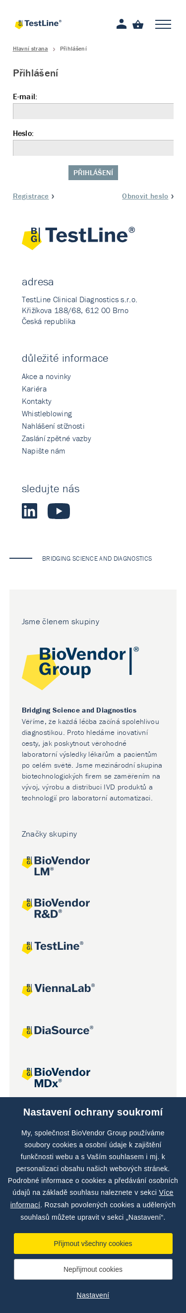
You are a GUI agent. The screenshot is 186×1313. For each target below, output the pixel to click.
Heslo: (93, 142)
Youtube (59, 511)
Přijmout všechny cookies (93, 1243)
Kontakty (37, 401)
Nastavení (93, 1295)
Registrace (31, 195)
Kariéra (34, 389)
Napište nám (43, 451)
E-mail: (93, 105)
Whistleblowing (47, 413)
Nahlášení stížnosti (53, 426)
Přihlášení (93, 172)
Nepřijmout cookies (93, 1269)
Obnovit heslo (145, 195)
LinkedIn (30, 511)
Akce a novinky (46, 376)
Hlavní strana (30, 48)
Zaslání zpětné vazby (56, 438)
